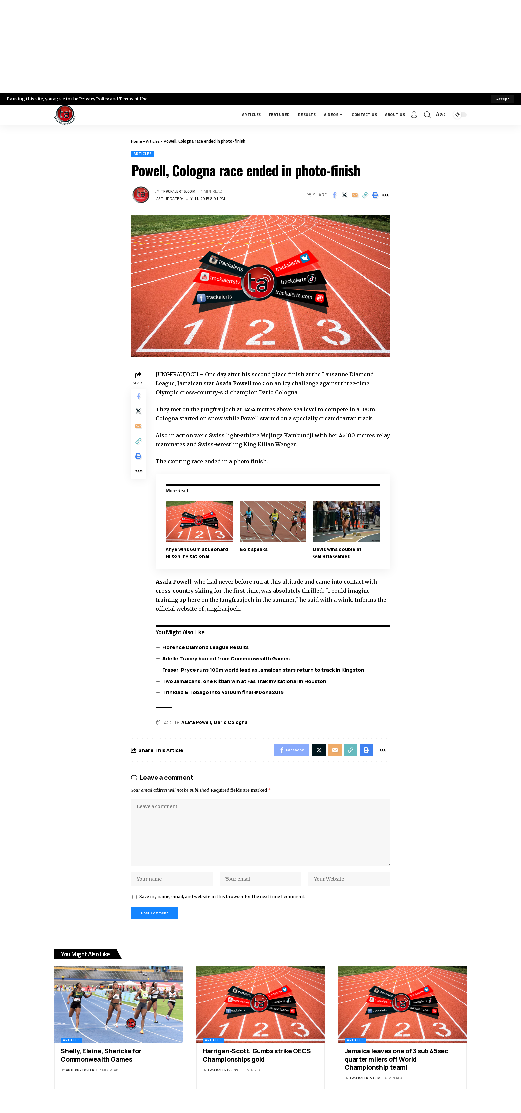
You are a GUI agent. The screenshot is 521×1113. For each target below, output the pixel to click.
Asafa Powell (235, 384)
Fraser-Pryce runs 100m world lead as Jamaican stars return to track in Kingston (264, 670)
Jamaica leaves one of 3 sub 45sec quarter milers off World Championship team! (396, 1066)
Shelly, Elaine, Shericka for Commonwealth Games (101, 1062)
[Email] (354, 195)
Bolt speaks (254, 549)
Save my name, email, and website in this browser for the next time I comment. (222, 902)
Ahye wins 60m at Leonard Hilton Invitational (198, 552)
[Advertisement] (260, 46)
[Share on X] (344, 195)
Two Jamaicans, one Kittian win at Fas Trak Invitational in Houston (246, 681)
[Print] (375, 195)
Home (136, 141)
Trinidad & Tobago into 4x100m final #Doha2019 (224, 692)
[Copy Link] (364, 195)
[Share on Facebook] (334, 195)
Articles (153, 141)
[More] (385, 195)
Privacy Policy (95, 98)
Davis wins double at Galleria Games (337, 552)
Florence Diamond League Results (207, 647)
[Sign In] (414, 114)
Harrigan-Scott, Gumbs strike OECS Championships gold (257, 1062)
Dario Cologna (233, 723)
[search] (427, 114)
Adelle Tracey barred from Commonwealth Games (227, 658)
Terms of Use (135, 98)
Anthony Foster (80, 1077)
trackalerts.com (179, 192)
